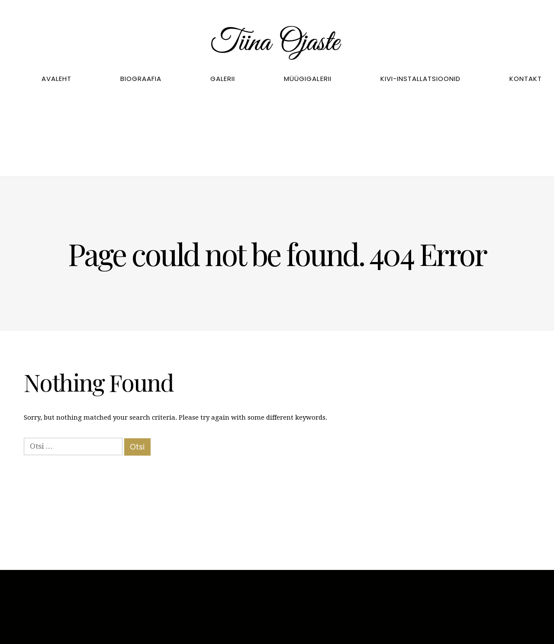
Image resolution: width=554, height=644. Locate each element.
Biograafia (140, 78)
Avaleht (56, 78)
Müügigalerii (307, 78)
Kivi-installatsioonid (420, 78)
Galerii (222, 78)
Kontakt (525, 78)
